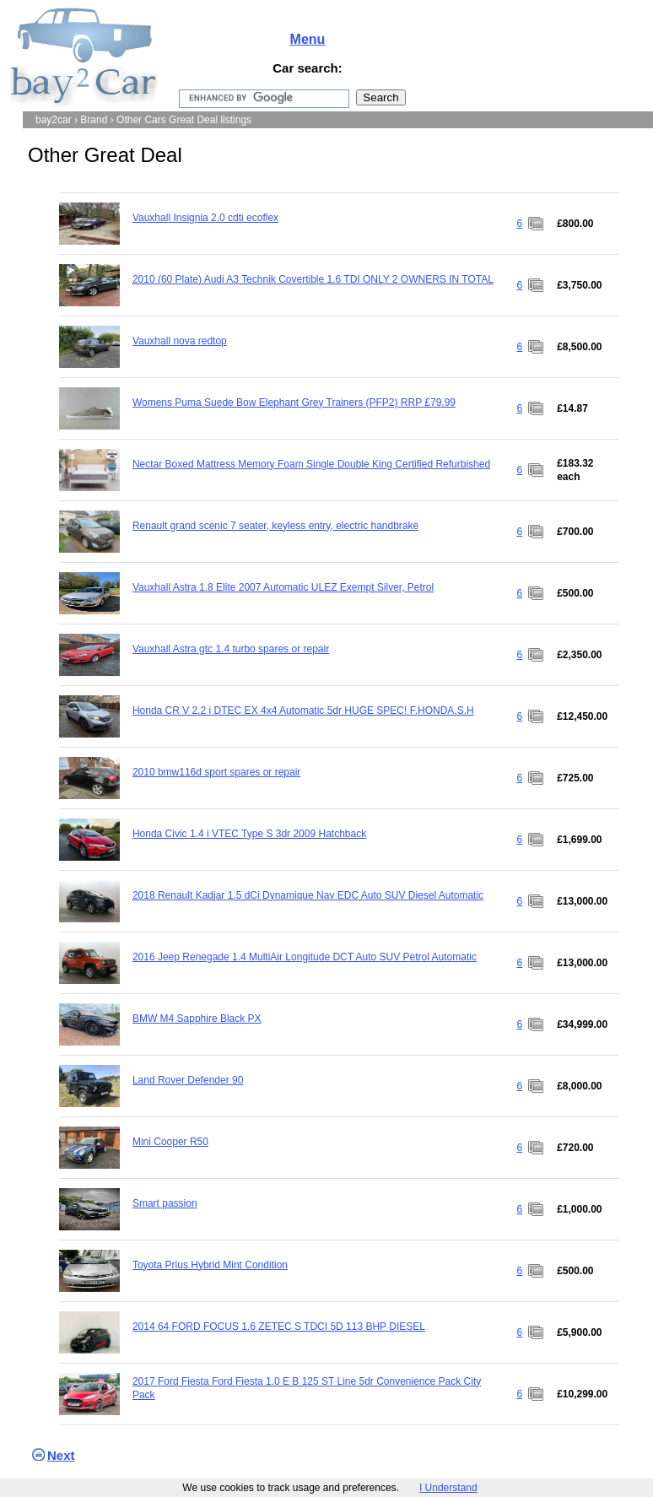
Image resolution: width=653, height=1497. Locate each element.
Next (61, 1455)
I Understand (448, 1488)
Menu (308, 39)
